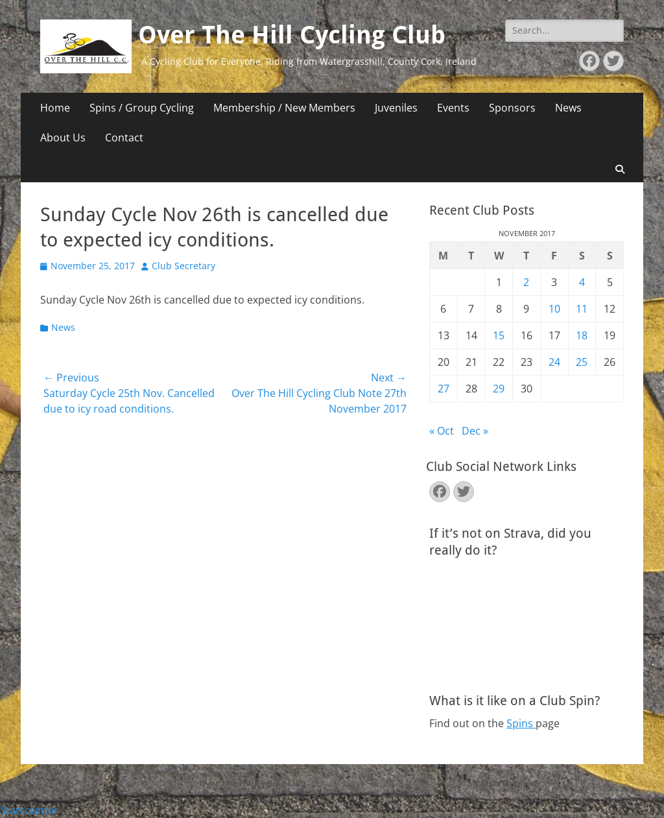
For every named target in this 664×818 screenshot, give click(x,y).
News (568, 108)
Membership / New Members (284, 108)
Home (55, 108)
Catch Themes (505, 783)
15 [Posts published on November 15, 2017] (498, 335)
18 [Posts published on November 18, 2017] (581, 335)
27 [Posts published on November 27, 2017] (443, 388)
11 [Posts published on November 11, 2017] (581, 309)
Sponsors (512, 108)
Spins (521, 723)
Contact (124, 137)
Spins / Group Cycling (141, 108)
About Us (63, 137)
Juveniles (396, 108)
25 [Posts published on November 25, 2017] (581, 362)
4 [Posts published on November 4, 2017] (582, 282)
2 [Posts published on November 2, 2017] (526, 282)
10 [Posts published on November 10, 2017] (554, 309)
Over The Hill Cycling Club (291, 35)
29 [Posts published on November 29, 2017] (498, 388)
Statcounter (29, 810)
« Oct (441, 431)
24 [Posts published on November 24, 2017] (554, 362)
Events (453, 108)
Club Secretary (183, 265)
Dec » (475, 431)
